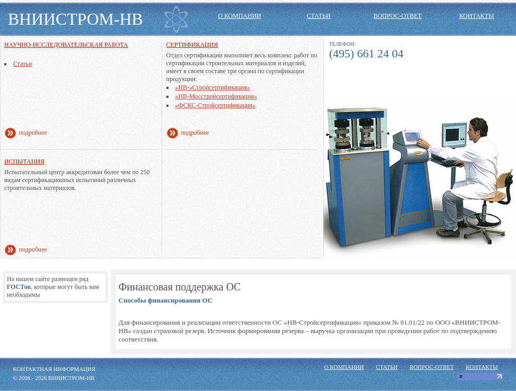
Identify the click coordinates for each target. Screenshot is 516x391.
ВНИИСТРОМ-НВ (75, 18)
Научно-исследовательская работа (66, 44)
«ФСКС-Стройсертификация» (215, 105)
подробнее (33, 132)
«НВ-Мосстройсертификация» (216, 96)
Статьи (22, 63)
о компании (239, 15)
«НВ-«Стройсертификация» (212, 87)
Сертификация (192, 44)
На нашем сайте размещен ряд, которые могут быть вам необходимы (53, 286)
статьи (318, 15)
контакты (476, 15)
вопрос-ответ (397, 15)
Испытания (24, 161)
